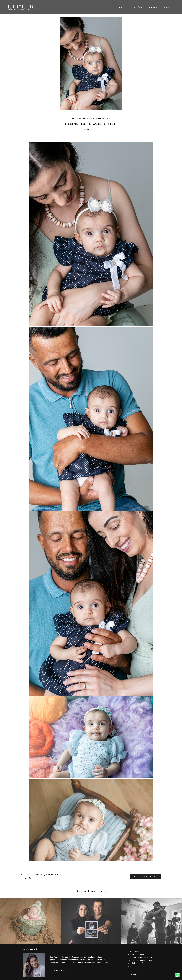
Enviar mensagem (137, 954)
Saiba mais (58, 970)
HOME (122, 7)
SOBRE (167, 7)
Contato (134, 974)
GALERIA (153, 7)
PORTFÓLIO (137, 7)
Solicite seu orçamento (145, 876)
